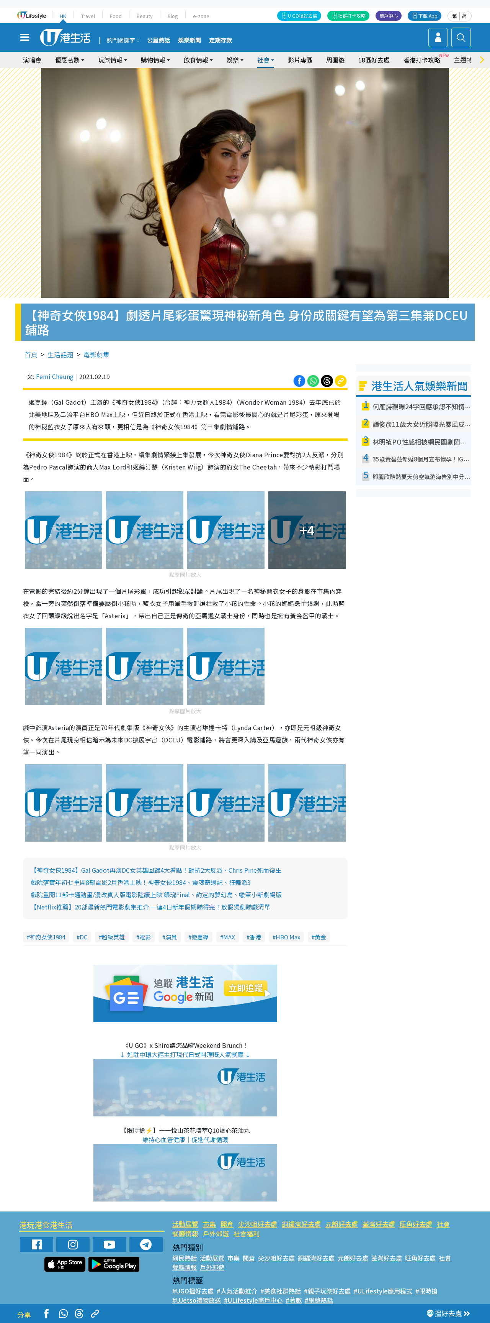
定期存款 (220, 41)
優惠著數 (67, 59)
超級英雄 (113, 937)
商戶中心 (388, 15)
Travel (88, 16)
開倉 (227, 1224)
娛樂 (233, 59)
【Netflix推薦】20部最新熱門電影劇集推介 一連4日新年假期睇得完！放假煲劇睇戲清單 (150, 906)
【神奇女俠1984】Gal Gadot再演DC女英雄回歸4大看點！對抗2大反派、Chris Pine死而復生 (156, 870)
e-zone (201, 16)
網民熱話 (184, 1257)
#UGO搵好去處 (193, 1290)
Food (116, 16)
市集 (209, 1224)
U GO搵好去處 (302, 15)
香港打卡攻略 (421, 59)
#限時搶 (426, 1290)
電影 (145, 937)
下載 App (428, 15)
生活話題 (60, 354)
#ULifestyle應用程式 (383, 1290)
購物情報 (153, 59)
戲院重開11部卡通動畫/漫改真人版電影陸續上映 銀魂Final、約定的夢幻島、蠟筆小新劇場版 (156, 894)
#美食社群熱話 (280, 1290)
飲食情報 (196, 59)
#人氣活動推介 (237, 1290)
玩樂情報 (110, 59)
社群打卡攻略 (352, 15)
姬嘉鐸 (200, 937)
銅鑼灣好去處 (301, 1224)
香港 (255, 937)
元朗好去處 (341, 1224)
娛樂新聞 (189, 41)
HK (63, 16)
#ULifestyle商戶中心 (253, 1300)
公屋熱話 (158, 41)
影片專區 (300, 59)
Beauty (145, 16)
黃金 (320, 937)
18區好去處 (374, 59)
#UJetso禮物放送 (196, 1300)
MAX (229, 937)
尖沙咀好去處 (257, 1224)
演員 (171, 937)
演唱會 (32, 59)
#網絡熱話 (319, 1300)
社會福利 (247, 1233)
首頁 (31, 354)
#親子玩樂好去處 (327, 1290)
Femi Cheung (55, 376)
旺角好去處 (416, 1224)
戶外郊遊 (216, 1233)
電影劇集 (96, 354)
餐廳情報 (185, 1233)
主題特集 (466, 59)
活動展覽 (185, 1224)
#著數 (294, 1300)
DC (83, 937)
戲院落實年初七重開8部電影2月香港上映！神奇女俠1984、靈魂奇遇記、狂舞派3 (141, 882)
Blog (173, 16)
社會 (263, 59)
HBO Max (288, 937)
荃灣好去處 (379, 1224)
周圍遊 (335, 59)
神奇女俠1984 (47, 937)
